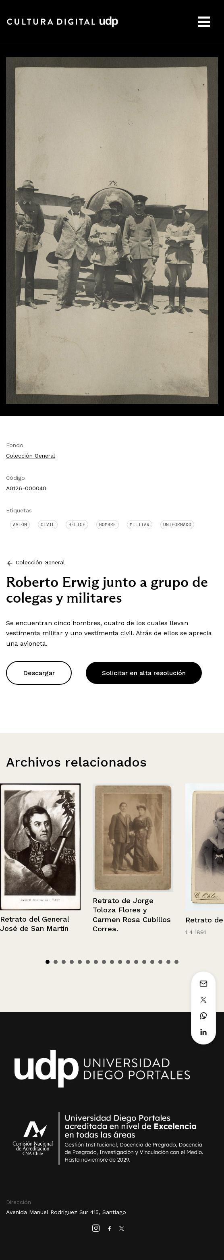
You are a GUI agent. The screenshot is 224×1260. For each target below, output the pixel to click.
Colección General (30, 455)
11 (128, 962)
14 (152, 962)
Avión (20, 524)
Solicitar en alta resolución (144, 673)
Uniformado (177, 524)
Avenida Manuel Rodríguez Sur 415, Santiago (66, 1212)
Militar (139, 524)
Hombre (107, 524)
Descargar (39, 673)
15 (160, 962)
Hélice (76, 524)
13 (144, 962)
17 (176, 962)
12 (136, 962)
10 (120, 962)
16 (168, 962)
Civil (48, 524)
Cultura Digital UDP (62, 26)
